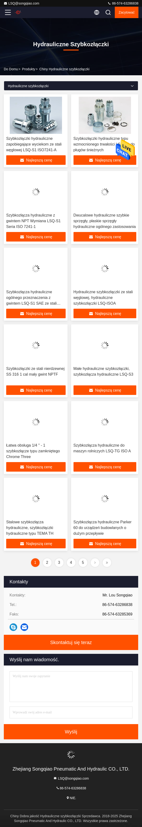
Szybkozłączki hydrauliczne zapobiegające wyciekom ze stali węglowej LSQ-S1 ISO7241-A (34, 144)
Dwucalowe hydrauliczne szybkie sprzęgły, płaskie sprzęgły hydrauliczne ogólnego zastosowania (105, 221)
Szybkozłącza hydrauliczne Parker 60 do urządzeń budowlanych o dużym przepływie (103, 527)
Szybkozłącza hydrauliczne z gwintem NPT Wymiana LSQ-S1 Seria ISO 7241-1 (33, 221)
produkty (28, 69)
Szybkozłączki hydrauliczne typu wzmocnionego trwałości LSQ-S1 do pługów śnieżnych (104, 144)
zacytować (127, 12)
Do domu (11, 69)
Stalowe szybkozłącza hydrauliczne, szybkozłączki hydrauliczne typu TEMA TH (29, 527)
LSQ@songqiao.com (21, 3)
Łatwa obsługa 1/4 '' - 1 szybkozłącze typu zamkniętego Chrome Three (33, 451)
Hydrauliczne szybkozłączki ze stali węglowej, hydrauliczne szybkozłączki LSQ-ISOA (103, 297)
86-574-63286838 (122, 3)
